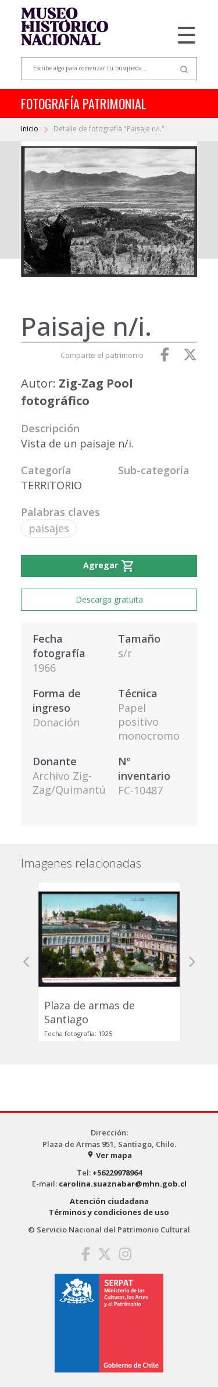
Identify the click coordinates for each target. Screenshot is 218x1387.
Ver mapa (109, 1155)
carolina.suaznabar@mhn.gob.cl (123, 1183)
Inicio (30, 129)
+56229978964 (117, 1172)
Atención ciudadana (109, 1201)
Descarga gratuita (109, 599)
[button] (27, 962)
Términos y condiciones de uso (109, 1212)
